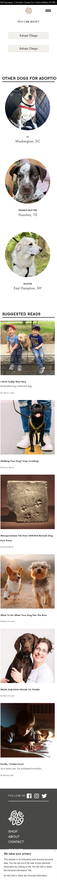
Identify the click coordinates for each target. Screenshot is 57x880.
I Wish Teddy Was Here (13, 381)
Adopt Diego (28, 35)
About (14, 837)
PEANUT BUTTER (28, 210)
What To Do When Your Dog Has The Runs (23, 615)
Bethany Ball (8, 775)
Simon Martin (8, 468)
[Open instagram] (36, 796)
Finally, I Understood (11, 764)
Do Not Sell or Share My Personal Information (25, 875)
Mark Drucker (9, 621)
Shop (12, 831)
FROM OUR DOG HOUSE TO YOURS (20, 689)
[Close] (55, 850)
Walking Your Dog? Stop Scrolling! (19, 461)
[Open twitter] (44, 796)
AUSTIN (27, 283)
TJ (27, 136)
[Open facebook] (29, 796)
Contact (16, 842)
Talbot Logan (8, 393)
